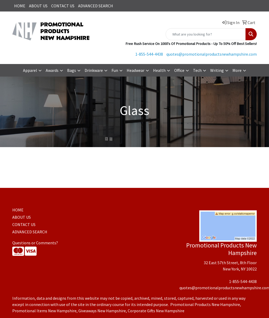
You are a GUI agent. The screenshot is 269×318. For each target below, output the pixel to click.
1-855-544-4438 (149, 54)
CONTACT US (62, 5)
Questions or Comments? (35, 242)
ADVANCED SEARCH (95, 5)
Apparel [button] (30, 70)
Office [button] (179, 70)
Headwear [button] (135, 70)
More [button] (237, 70)
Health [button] (159, 70)
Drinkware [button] (94, 70)
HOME (19, 5)
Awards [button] (52, 70)
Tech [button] (197, 70)
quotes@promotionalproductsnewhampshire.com (211, 54)
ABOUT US (38, 5)
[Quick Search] (206, 34)
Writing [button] (217, 70)
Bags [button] (71, 70)
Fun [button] (115, 70)
